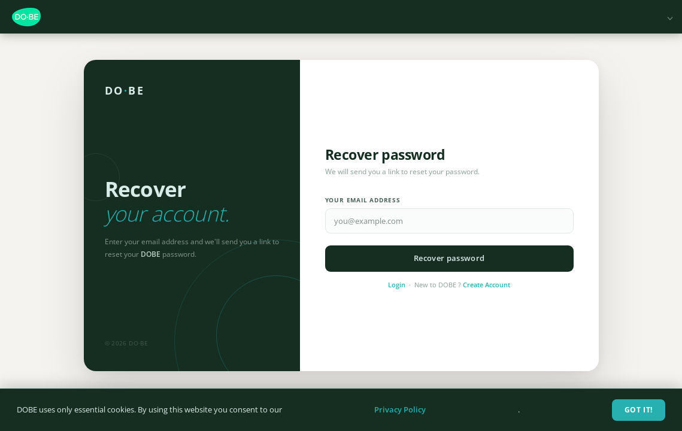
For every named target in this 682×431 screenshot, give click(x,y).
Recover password (449, 258)
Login (396, 284)
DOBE (125, 90)
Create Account (486, 284)
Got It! (639, 410)
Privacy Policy (400, 409)
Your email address (363, 200)
